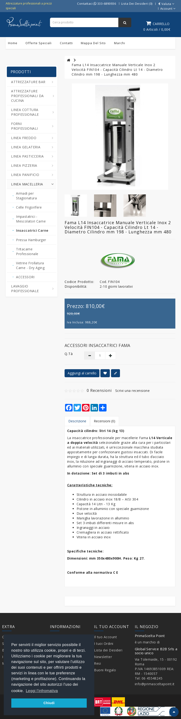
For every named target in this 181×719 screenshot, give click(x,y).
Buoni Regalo (105, 670)
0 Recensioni (99, 390)
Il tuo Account (105, 637)
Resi (97, 663)
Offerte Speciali (38, 43)
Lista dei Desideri (108, 650)
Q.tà (69, 353)
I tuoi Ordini (103, 643)
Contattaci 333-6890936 (96, 3)
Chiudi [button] (48, 703)
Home (12, 43)
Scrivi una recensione (132, 390)
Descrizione (77, 421)
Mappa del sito (93, 43)
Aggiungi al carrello (82, 373)
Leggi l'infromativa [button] (42, 691)
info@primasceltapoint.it (155, 684)
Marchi (119, 43)
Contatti (66, 43)
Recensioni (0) (104, 421)
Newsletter (103, 657)
